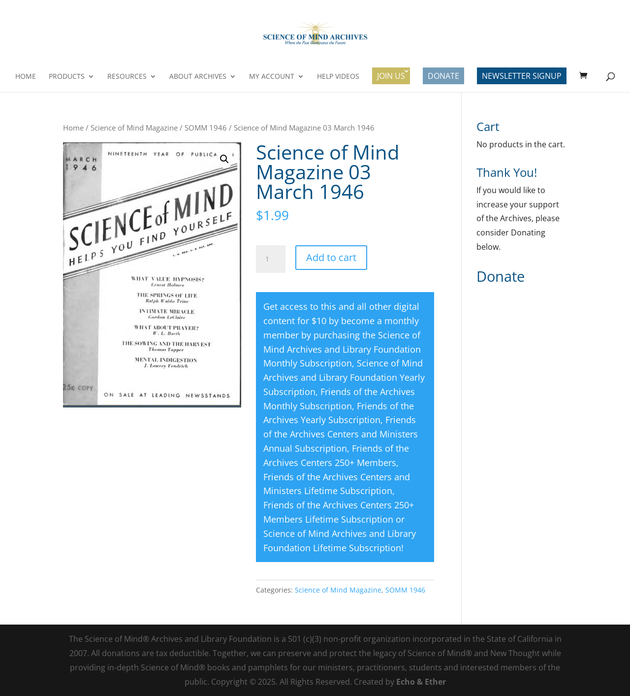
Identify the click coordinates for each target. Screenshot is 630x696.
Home (25, 77)
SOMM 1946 (206, 128)
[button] (224, 159)
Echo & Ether (421, 681)
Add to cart (331, 257)
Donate (443, 75)
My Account (271, 77)
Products (67, 77)
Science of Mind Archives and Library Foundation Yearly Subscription (344, 377)
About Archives (197, 77)
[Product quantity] (270, 259)
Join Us (391, 75)
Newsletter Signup (522, 75)
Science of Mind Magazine (134, 128)
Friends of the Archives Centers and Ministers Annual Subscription (340, 434)
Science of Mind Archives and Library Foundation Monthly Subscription (342, 349)
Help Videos (338, 77)
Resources (127, 77)
